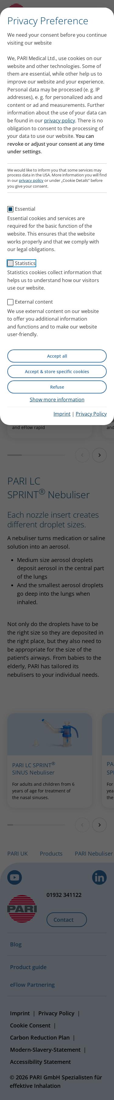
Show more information (57, 399)
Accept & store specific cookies (57, 371)
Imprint (62, 413)
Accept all (57, 356)
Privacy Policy (91, 413)
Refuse (57, 387)
